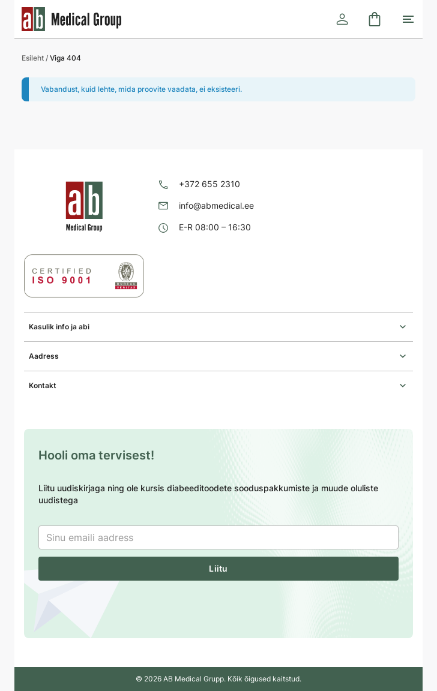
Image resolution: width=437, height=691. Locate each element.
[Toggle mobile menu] (408, 19)
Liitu (218, 568)
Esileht (33, 57)
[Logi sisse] (342, 19)
